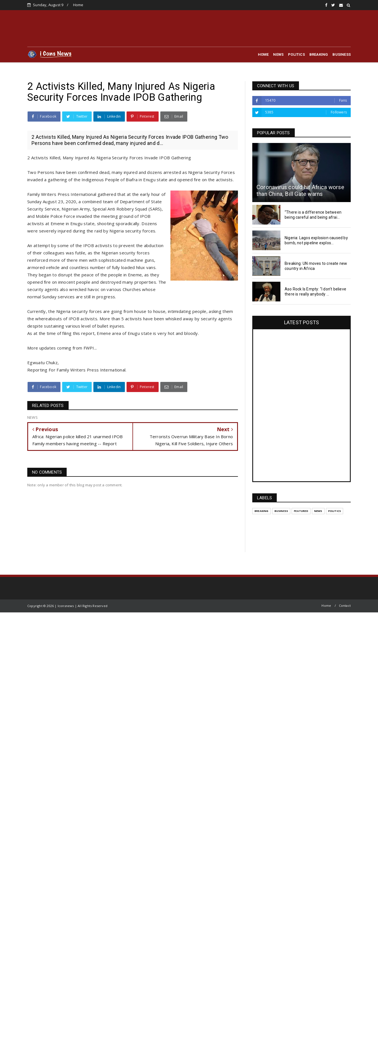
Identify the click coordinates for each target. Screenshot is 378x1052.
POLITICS (296, 54)
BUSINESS (341, 54)
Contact (345, 605)
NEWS (278, 54)
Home (78, 4)
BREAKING (318, 54)
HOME (263, 54)
